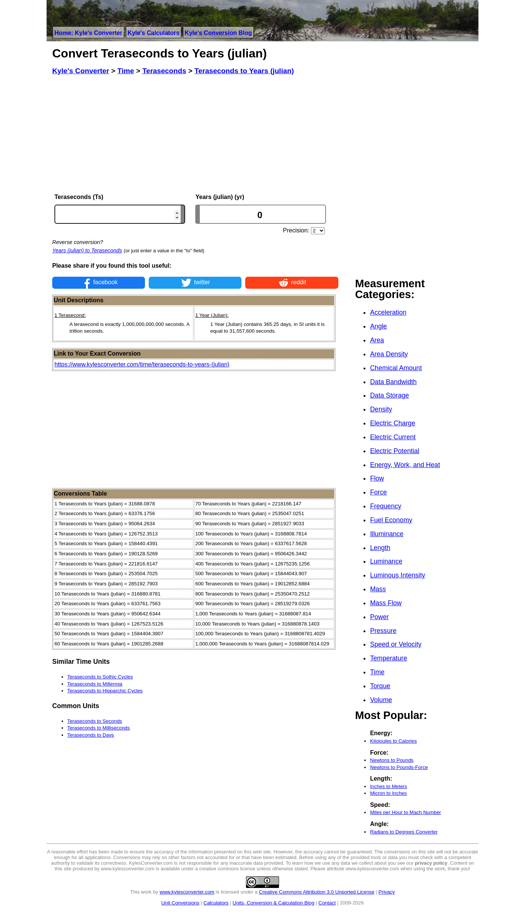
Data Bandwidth (393, 382)
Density (381, 409)
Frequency (385, 506)
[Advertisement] (195, 134)
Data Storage (389, 395)
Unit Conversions (180, 903)
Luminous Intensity (397, 575)
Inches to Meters (388, 786)
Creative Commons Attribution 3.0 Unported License (316, 892)
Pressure (383, 631)
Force (378, 492)
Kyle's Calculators (154, 33)
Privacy (387, 892)
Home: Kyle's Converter (88, 33)
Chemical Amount (396, 368)
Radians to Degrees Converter (404, 832)
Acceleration (388, 312)
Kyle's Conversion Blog (218, 33)
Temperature (388, 658)
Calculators (216, 903)
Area (377, 340)
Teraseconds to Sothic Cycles (100, 677)
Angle (378, 326)
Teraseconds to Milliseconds (98, 728)
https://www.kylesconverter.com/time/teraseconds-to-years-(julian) (141, 364)
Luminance (386, 561)
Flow (377, 478)
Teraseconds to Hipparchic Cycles (105, 690)
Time (377, 672)
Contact (327, 903)
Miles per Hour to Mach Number (405, 812)
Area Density (389, 354)
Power (379, 617)
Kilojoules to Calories (393, 741)
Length (380, 548)
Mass (378, 589)
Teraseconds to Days (90, 735)
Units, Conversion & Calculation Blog (273, 903)
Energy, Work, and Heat (405, 465)
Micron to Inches (388, 793)
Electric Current (392, 437)
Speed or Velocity (395, 644)
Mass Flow (385, 603)
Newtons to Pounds (391, 760)
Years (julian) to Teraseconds (87, 250)
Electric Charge (392, 423)
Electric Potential (394, 451)
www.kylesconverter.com (187, 892)
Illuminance (386, 534)
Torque (380, 686)
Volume (381, 700)
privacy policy (431, 863)
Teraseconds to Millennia (94, 684)
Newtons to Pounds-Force (399, 767)
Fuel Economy (391, 520)
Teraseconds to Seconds (94, 721)
